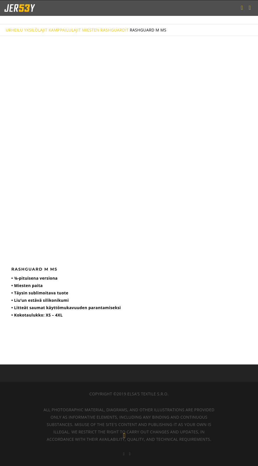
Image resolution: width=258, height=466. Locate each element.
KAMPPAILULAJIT (64, 30)
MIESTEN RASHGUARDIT (105, 30)
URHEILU (14, 30)
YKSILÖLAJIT (35, 30)
